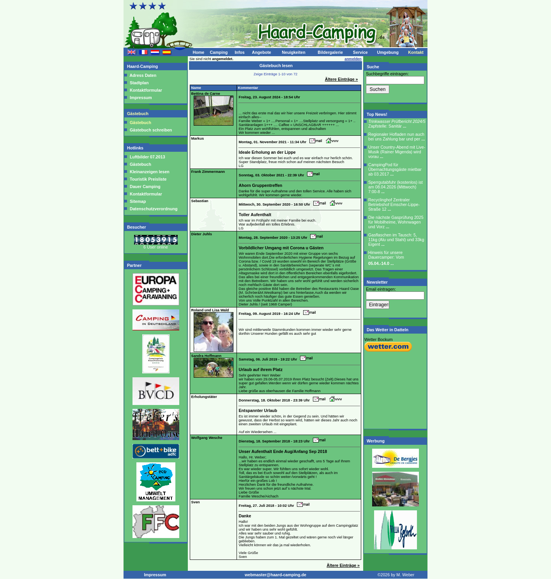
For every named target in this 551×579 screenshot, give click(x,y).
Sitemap (137, 201)
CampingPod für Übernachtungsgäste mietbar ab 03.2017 (395, 169)
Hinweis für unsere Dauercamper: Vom (386, 258)
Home (198, 52)
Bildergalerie (330, 52)
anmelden (353, 59)
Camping (219, 52)
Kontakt (416, 52)
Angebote (261, 52)
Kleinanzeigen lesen (149, 171)
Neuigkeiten (293, 52)
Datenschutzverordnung (153, 208)
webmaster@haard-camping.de (275, 574)
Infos (239, 52)
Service (360, 52)
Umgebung (388, 52)
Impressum (141, 97)
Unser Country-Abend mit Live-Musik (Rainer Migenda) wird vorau (396, 152)
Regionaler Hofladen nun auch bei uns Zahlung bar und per (396, 136)
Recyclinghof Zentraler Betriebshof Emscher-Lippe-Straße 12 (394, 204)
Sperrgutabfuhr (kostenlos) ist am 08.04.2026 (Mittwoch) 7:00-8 (395, 187)
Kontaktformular (146, 90)
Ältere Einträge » (341, 79)
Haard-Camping (143, 66)
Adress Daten (143, 75)
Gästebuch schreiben (151, 130)
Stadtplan (139, 82)
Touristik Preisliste (148, 179)
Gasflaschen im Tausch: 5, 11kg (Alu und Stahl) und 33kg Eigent (396, 240)
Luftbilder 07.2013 (147, 157)
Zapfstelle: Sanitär (397, 123)
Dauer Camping (145, 186)
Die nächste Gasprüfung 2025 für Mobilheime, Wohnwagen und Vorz (396, 222)
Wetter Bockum (378, 339)
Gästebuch (138, 113)
